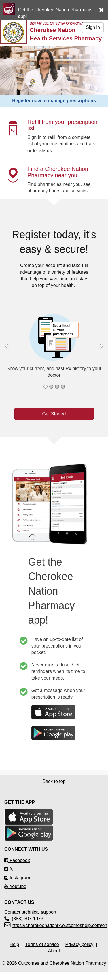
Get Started (54, 413)
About (54, 950)
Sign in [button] (93, 27)
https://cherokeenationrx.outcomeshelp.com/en (59, 925)
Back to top (53, 781)
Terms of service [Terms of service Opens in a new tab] (42, 944)
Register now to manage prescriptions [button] (54, 100)
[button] (103, 6)
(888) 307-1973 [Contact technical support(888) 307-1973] (27, 918)
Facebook (17, 860)
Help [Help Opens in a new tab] (14, 944)
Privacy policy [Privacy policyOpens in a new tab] (79, 944)
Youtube (15, 886)
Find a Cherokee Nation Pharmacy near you (57, 172)
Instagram (17, 877)
